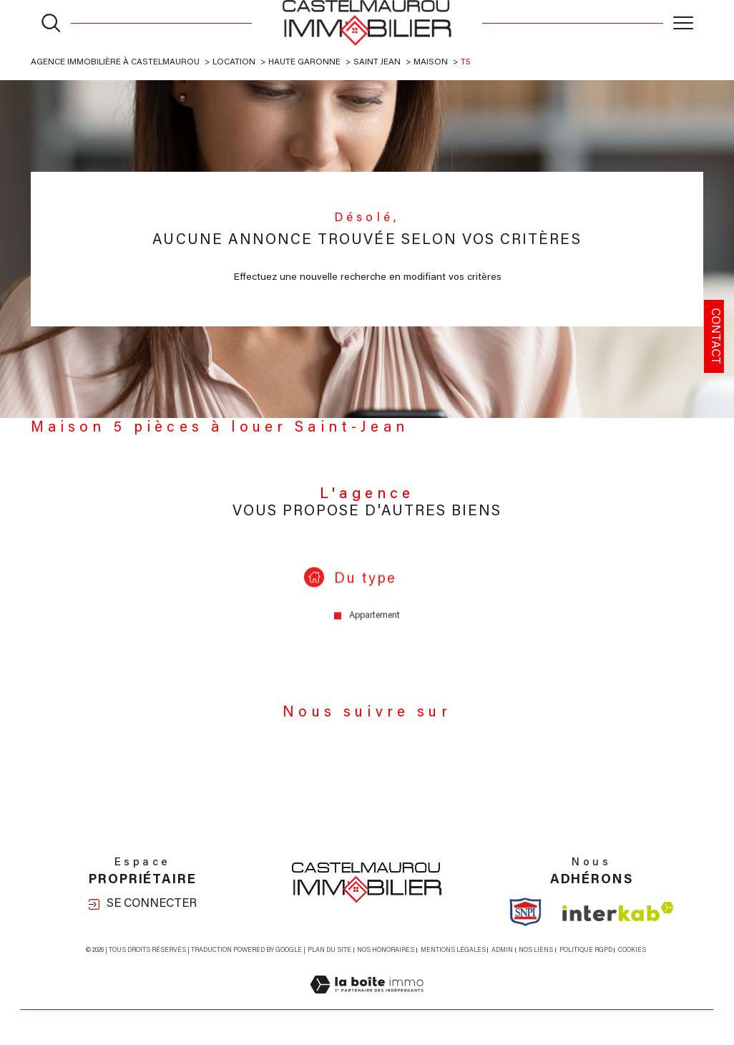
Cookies (632, 950)
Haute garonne (304, 62)
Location (233, 62)
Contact (714, 336)
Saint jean (377, 62)
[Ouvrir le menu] (683, 23)
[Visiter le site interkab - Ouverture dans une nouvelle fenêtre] (618, 911)
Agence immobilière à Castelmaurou (115, 62)
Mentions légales (453, 950)
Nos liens (536, 950)
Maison (431, 62)
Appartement (374, 627)
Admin (502, 950)
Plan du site (329, 950)
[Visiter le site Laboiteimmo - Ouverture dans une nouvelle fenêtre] (367, 1001)
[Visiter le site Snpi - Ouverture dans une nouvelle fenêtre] (525, 912)
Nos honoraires (385, 950)
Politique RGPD (585, 950)
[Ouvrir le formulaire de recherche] (51, 23)
